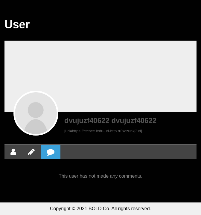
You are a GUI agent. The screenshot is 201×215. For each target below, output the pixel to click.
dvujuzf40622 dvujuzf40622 (110, 120)
